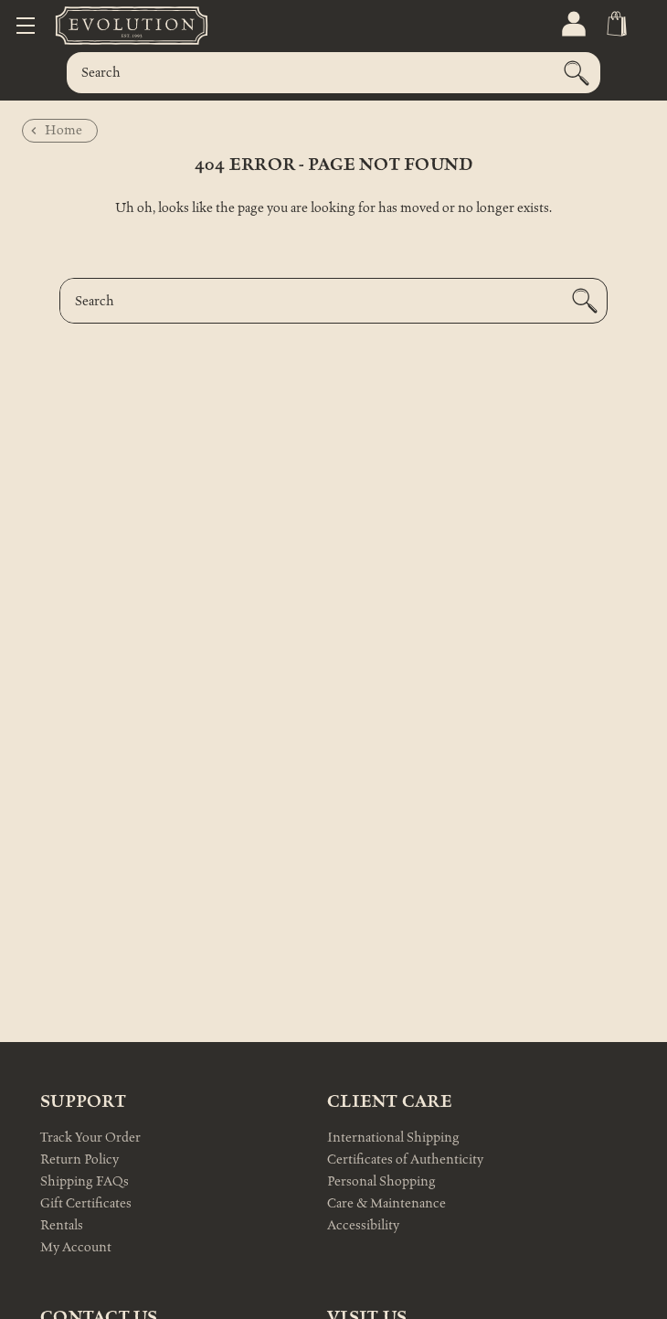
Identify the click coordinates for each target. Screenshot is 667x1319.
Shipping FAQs (84, 1181)
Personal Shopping (381, 1181)
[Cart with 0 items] (615, 24)
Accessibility (363, 1225)
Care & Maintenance (386, 1203)
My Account (75, 1247)
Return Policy (79, 1159)
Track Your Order (90, 1137)
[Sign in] (572, 24)
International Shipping (393, 1137)
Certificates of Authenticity (405, 1159)
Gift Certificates (86, 1203)
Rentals (61, 1225)
